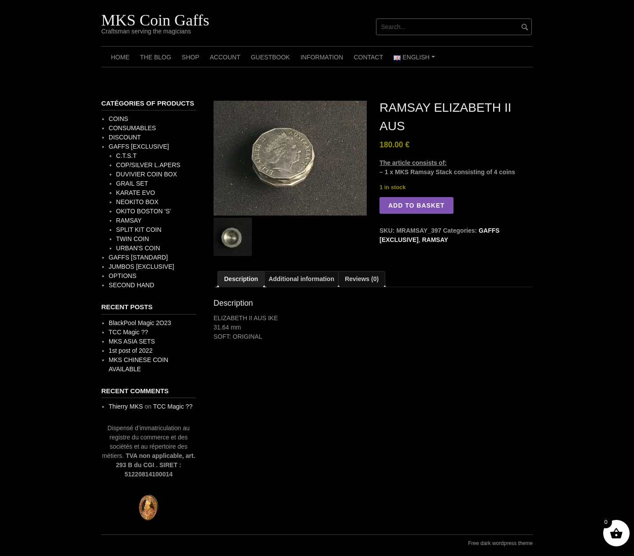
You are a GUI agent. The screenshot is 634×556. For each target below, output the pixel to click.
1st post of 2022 (131, 350)
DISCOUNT (125, 137)
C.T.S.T (126, 155)
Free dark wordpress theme (500, 543)
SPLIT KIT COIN (139, 229)
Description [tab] (241, 278)
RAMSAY (435, 239)
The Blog (155, 57)
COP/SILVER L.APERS (148, 164)
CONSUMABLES (132, 128)
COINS (118, 118)
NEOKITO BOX (137, 201)
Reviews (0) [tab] (362, 278)
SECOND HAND (131, 285)
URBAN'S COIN (138, 248)
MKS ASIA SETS (132, 341)
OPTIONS (122, 275)
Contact (368, 57)
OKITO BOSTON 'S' (143, 211)
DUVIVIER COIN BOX (146, 174)
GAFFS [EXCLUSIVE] (139, 146)
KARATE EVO (135, 192)
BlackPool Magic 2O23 (140, 322)
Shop (190, 57)
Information (321, 57)
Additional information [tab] (301, 278)
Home (120, 57)
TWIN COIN (132, 238)
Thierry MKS (126, 406)
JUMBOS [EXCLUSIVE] (141, 266)
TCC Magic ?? (128, 332)
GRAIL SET (132, 183)
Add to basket (416, 205)
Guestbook (270, 57)
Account (225, 57)
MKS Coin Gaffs (155, 20)
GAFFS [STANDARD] (138, 257)
